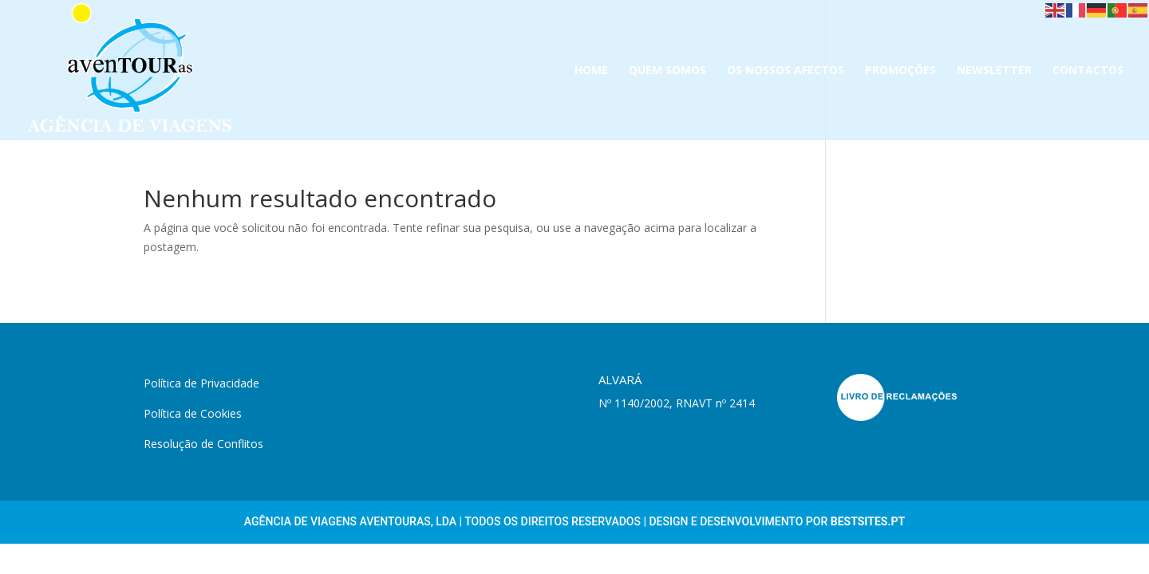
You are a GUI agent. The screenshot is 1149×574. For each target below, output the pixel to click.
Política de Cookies (193, 413)
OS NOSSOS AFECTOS (785, 71)
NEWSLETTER (994, 71)
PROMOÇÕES (900, 71)
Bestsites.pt (868, 521)
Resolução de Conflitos (203, 443)
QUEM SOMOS (667, 71)
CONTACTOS (1087, 71)
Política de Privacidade (201, 383)
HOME (591, 71)
